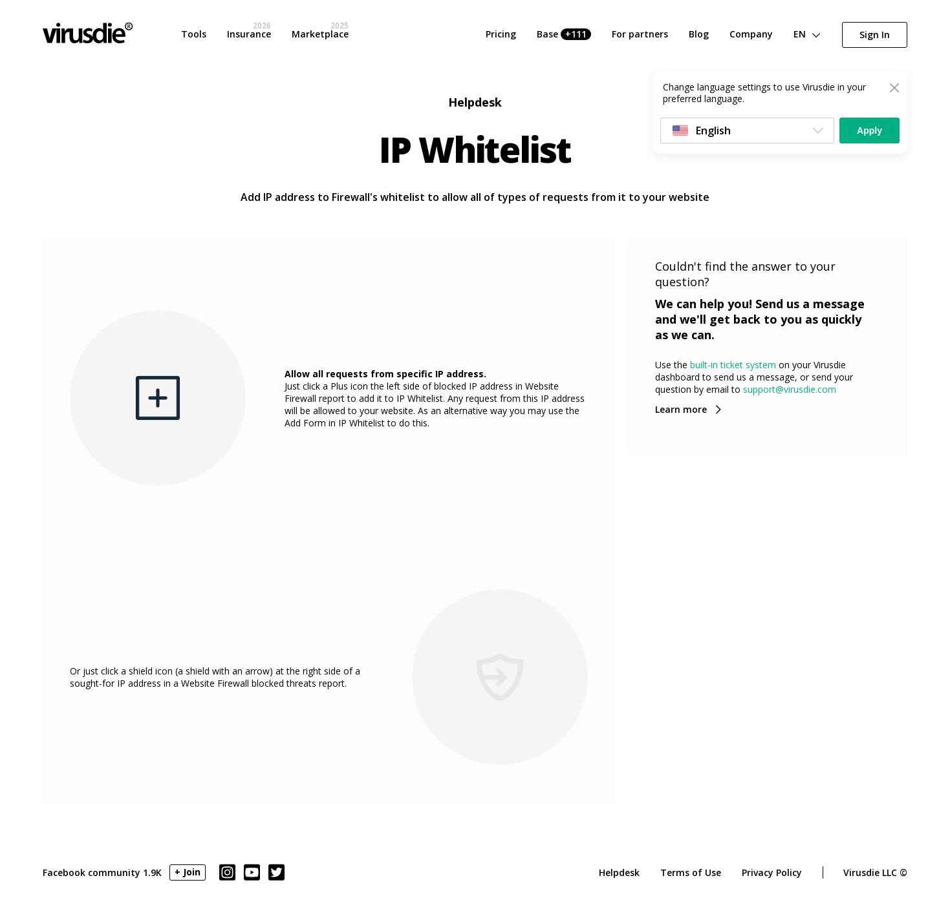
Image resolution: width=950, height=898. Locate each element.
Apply (869, 130)
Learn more (681, 409)
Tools (193, 34)
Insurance (249, 34)
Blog (699, 34)
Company (751, 34)
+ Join (187, 872)
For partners (640, 34)
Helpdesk (619, 872)
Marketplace (320, 34)
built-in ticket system (733, 365)
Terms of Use (690, 872)
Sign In (874, 34)
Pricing (501, 34)
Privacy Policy (772, 872)
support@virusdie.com (789, 389)
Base (564, 34)
